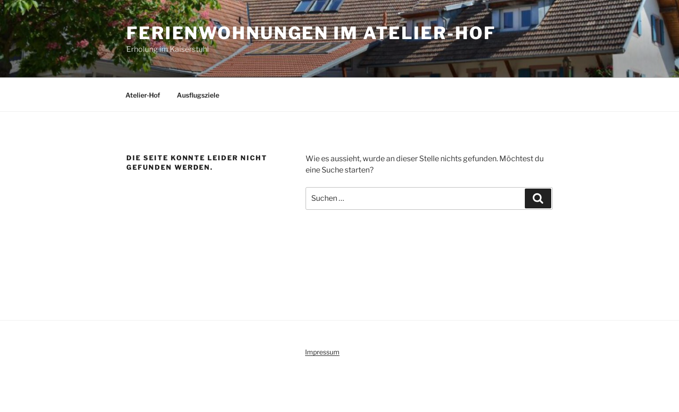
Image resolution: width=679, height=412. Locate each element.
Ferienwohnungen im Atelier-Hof (311, 33)
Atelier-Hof (142, 95)
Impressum (322, 352)
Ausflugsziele (198, 95)
